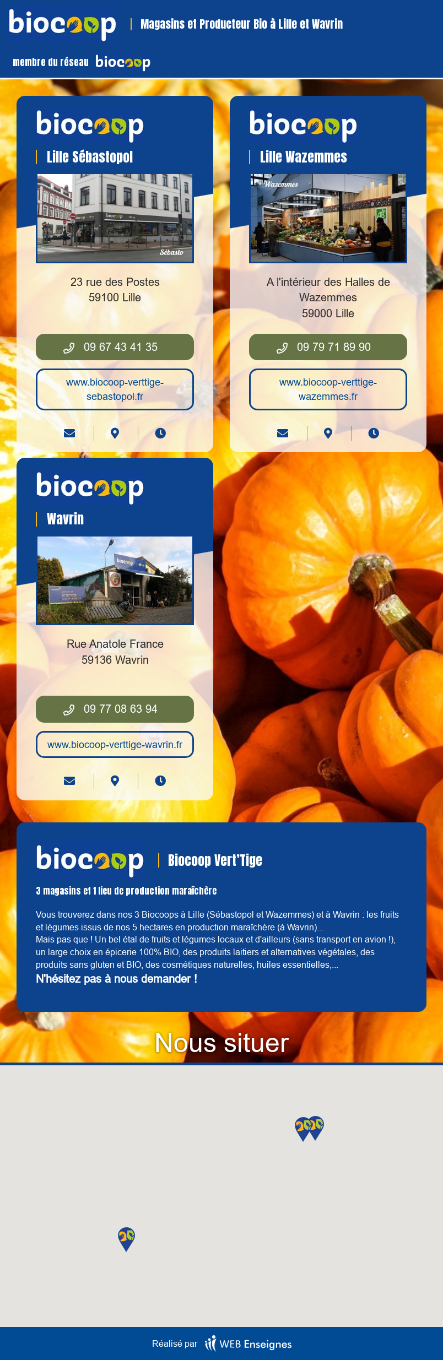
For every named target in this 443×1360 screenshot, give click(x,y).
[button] (315, 1128)
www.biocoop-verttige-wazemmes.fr (328, 389)
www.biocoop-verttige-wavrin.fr (114, 744)
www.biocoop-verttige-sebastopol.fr (115, 389)
